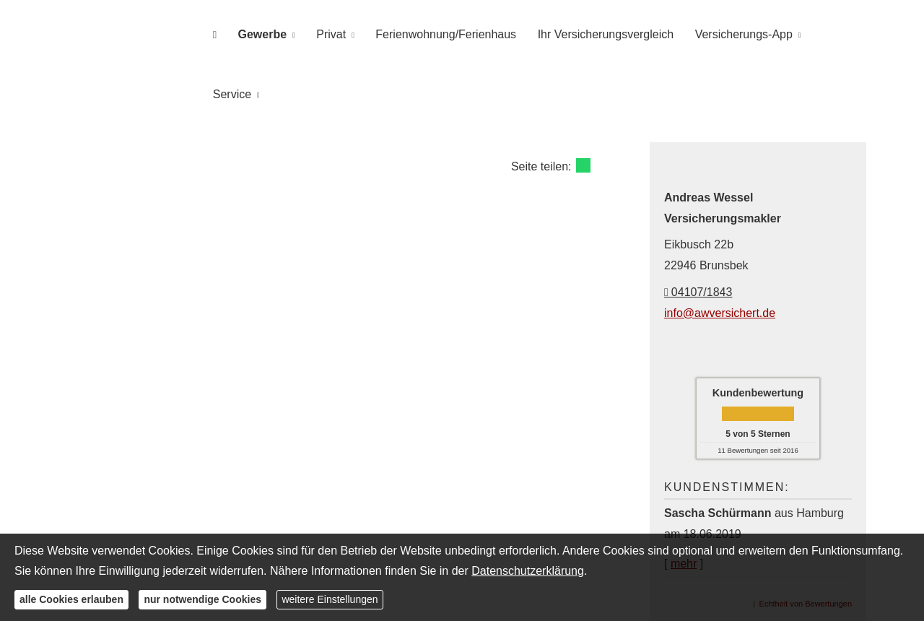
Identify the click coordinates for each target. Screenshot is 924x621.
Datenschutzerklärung (527, 571)
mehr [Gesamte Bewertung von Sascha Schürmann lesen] (684, 501)
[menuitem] (227, 33)
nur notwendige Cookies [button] (202, 599)
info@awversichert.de (719, 250)
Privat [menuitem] (335, 33)
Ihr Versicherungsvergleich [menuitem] (602, 33)
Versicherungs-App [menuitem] (736, 33)
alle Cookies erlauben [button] (71, 599)
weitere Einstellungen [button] (330, 599)
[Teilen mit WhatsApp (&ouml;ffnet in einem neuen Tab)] (583, 102)
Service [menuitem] (830, 33)
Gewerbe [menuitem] (270, 33)
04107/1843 (698, 229)
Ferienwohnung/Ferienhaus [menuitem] (446, 33)
